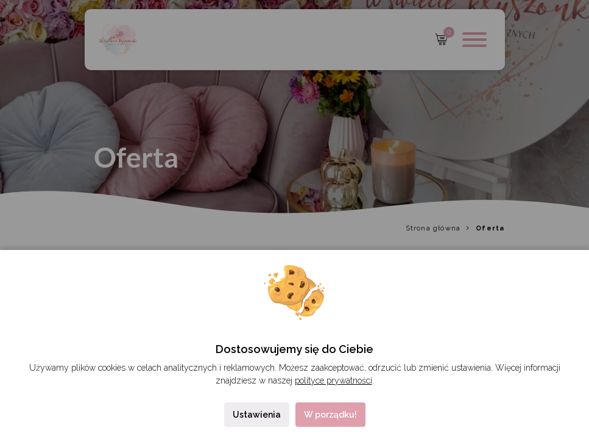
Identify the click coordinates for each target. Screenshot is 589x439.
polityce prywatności (333, 380)
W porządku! (330, 414)
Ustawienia (257, 414)
